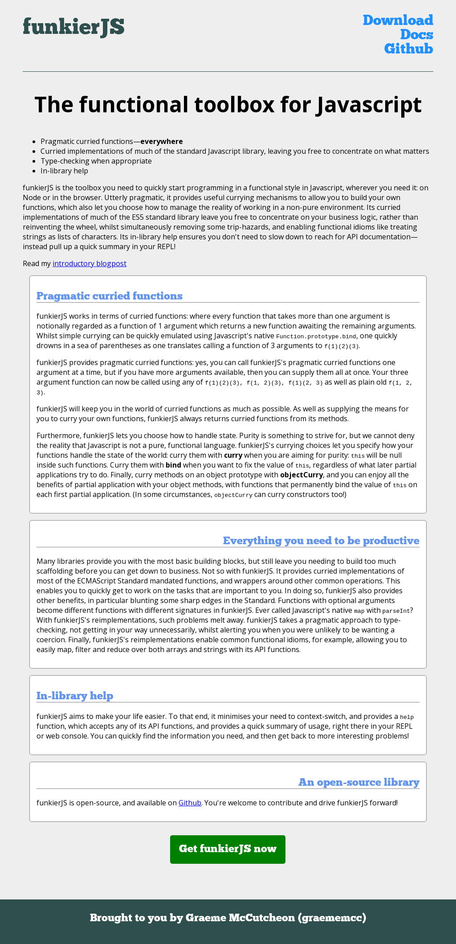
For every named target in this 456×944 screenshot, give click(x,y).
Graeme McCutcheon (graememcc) (276, 918)
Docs (416, 36)
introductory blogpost (89, 263)
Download (398, 21)
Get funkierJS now (228, 849)
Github (408, 50)
